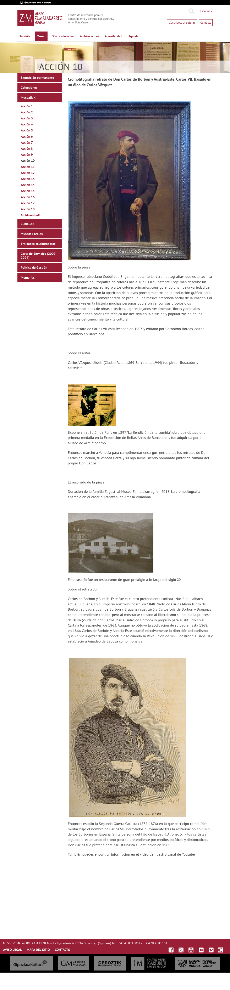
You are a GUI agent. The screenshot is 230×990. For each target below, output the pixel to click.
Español (206, 11)
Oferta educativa (63, 36)
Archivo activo (89, 36)
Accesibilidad (113, 36)
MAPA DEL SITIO (38, 949)
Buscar (191, 11)
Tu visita (25, 36)
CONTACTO (62, 949)
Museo (41, 36)
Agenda (133, 36)
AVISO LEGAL (12, 949)
